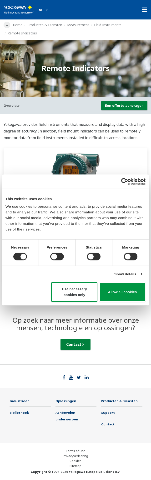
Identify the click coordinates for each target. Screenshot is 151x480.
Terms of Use (75, 451)
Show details (125, 274)
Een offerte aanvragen (124, 105)
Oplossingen (65, 401)
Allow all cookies (122, 292)
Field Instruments (107, 25)
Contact (75, 344)
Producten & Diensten (44, 25)
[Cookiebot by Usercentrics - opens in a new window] (125, 181)
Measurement (78, 25)
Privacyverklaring (75, 456)
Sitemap (75, 466)
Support (108, 412)
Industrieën (20, 401)
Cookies (75, 461)
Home (17, 25)
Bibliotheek (19, 412)
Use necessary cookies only (74, 292)
